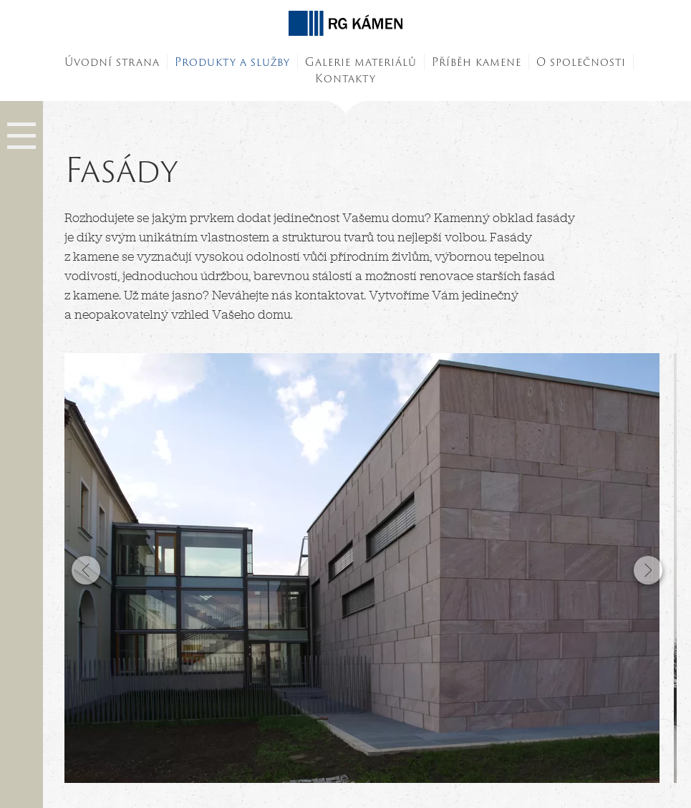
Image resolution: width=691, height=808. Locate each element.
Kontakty (345, 78)
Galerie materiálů (361, 62)
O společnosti (581, 62)
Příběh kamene (476, 62)
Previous (88, 569)
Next (647, 569)
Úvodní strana (112, 62)
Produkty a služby (232, 62)
